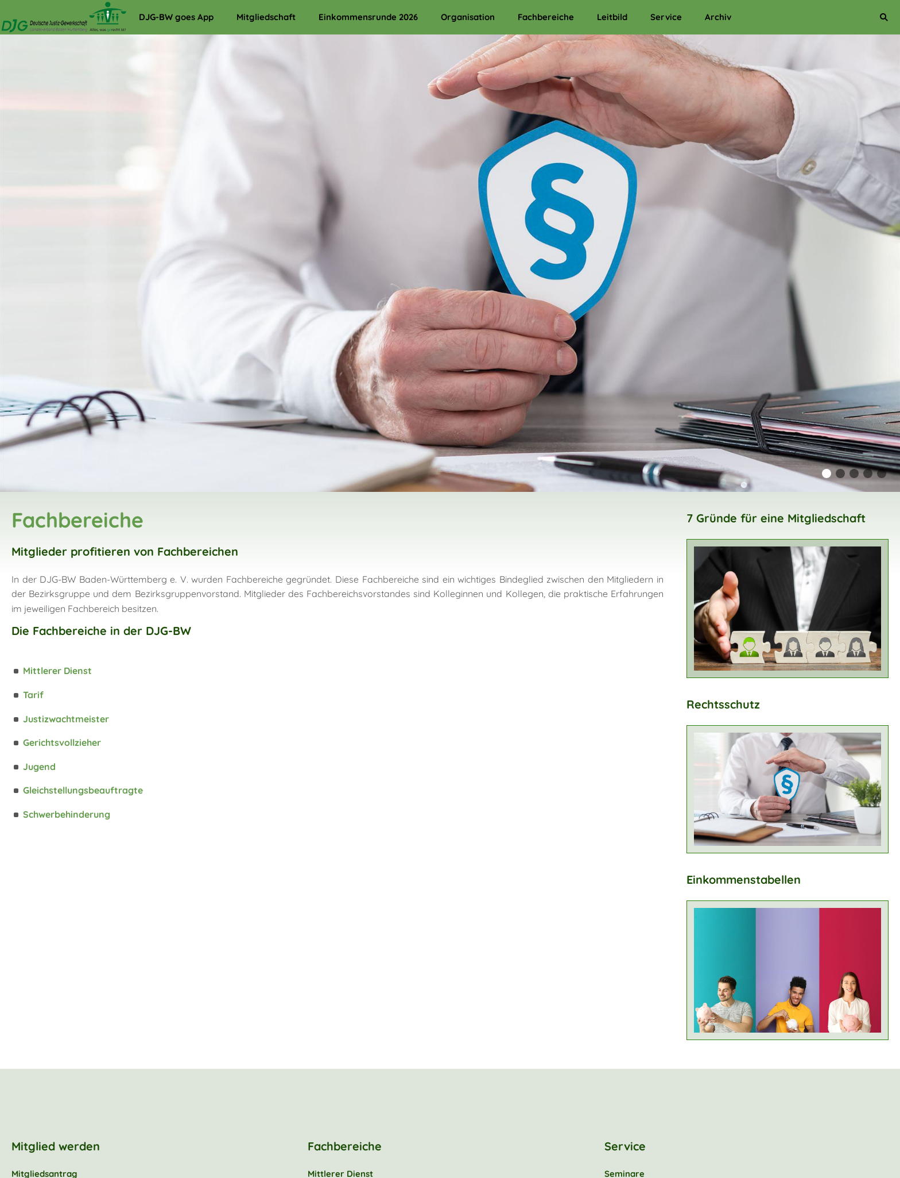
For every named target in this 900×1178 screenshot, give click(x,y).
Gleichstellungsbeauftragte (83, 790)
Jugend (39, 766)
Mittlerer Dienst (57, 670)
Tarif (33, 694)
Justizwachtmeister (66, 719)
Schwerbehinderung (66, 814)
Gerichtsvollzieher (62, 742)
